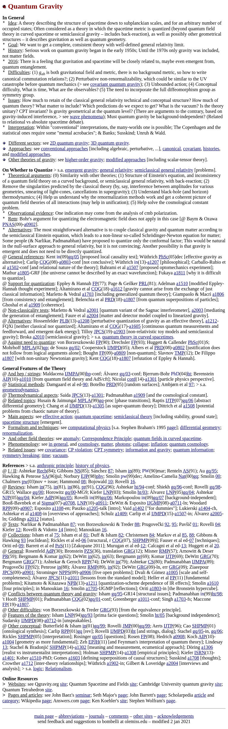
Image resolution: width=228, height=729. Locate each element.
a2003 (197, 310)
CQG (44, 262)
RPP (6, 508)
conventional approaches (64, 148)
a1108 (58, 508)
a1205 (92, 508)
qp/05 (97, 636)
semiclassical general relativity (163, 170)
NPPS (64, 572)
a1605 (135, 326)
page (171, 427)
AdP (49, 497)
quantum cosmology (189, 444)
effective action (57, 416)
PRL (143, 283)
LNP (107, 492)
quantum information (193, 449)
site (63, 684)
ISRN (199, 652)
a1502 (13, 267)
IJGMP (154, 502)
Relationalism (58, 668)
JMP (127, 625)
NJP (6, 497)
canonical (172, 148)
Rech (42, 470)
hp (88, 373)
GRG (129, 551)
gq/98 (215, 486)
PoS (59, 545)
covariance (55, 449)
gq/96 (176, 486)
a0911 (101, 502)
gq (101, 400)
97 (191, 384)
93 (23, 540)
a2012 (33, 518)
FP (95, 283)
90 (85, 384)
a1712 (27, 663)
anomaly (71, 438)
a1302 (80, 647)
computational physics (89, 427)
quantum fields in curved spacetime (167, 438)
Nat (181, 476)
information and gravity (148, 449)
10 (110, 481)
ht (189, 373)
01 (195, 524)
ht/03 (142, 492)
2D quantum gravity (69, 143)
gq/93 (87, 615)
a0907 (26, 508)
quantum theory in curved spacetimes (137, 336)
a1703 (88, 294)
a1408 (36, 513)
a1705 (91, 588)
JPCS (99, 331)
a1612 (116, 288)
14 (60, 529)
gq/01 (95, 599)
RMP (164, 551)
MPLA (28, 347)
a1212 (211, 320)
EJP (84, 476)
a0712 (50, 620)
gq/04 (188, 492)
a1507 (132, 267)
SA (45, 476)
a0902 (30, 224)
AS (186, 470)
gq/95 (211, 470)
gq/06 (188, 400)
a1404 (204, 508)
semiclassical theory (133, 416)
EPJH (93, 641)
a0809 (120, 352)
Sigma (48, 502)
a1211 (92, 583)
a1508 (189, 405)
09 (21, 545)
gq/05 (73, 256)
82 (120, 534)
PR (5, 556)
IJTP (170, 400)
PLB (64, 320)
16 (132, 481)
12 (18, 529)
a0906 (85, 572)
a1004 (8, 641)
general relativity (116, 170)
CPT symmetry (108, 449)
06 (84, 540)
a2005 (216, 513)
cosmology (88, 444)
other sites (143, 716)
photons (122, 444)
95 (174, 524)
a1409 (120, 513)
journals (96, 716)
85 (184, 534)
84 (151, 534)
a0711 (176, 502)
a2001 (93, 310)
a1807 (129, 299)
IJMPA (71, 373)
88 (136, 524)
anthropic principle (55, 465)
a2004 (92, 315)
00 (218, 476)
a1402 (138, 508)
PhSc (163, 256)
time (46, 455)
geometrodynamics (20, 389)
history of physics (92, 465)
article (200, 695)
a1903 (119, 331)
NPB (72, 583)
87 (110, 470)
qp (45, 347)
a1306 (207, 647)
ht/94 (139, 486)
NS (77, 470)
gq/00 (38, 492)
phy (99, 476)
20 (216, 545)
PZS (88, 551)
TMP (179, 352)
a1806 (218, 294)
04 (217, 524)
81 (85, 534)
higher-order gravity (84, 159)
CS (151, 561)
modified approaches (30, 154)
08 (83, 481)
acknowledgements (175, 716)
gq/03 (125, 373)
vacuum (60, 455)
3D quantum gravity (110, 143)
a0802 (179, 347)
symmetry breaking (20, 455)
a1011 (74, 577)
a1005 (172, 572)
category (10, 700)
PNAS (8, 224)
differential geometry (200, 427)
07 (191, 540)
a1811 (180, 272)
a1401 (8, 657)
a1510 (182, 283)
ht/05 (160, 615)
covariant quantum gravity (115, 84)
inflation (159, 444)
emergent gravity (81, 170)
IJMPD (114, 347)
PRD (109, 299)
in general (58, 444)
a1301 (151, 379)
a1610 (212, 583)
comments (119, 716)
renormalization (17, 433)
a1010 (25, 379)
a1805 (23, 272)
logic (38, 668)
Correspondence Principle (106, 438)
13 (183, 545)
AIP (6, 379)
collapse (140, 444)
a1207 (153, 262)
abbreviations (71, 716)
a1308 (130, 652)
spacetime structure (20, 422)
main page (44, 716)
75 (56, 534)
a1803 (155, 588)
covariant (192, 148)
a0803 (65, 262)
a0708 (69, 502)
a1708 (193, 657)
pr (84, 486)
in (130, 470)
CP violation (80, 449)
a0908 (179, 636)
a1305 (98, 405)
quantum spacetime (93, 416)
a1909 (34, 304)
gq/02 (74, 347)
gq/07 (158, 497)
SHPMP (140, 540)
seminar (83, 695)
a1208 (83, 320)
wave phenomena (86, 116)
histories (211, 148)
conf (131, 379)
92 (167, 524)
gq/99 (99, 625)
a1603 (74, 657)
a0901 (28, 572)
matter (107, 444)
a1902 (112, 663)
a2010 (38, 336)
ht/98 (217, 593)
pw (25, 481)
